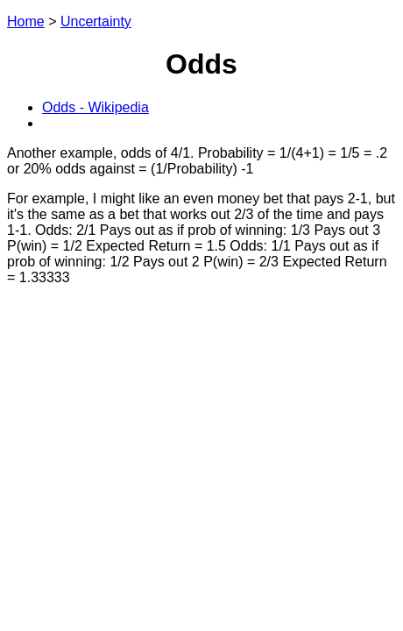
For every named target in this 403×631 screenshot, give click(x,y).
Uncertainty (95, 21)
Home (26, 21)
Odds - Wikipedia (95, 107)
